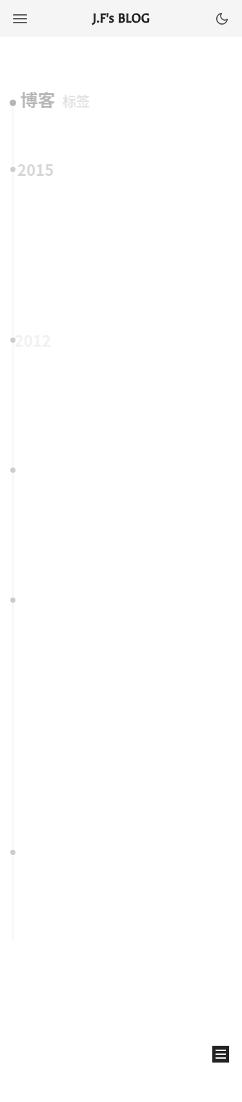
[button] (20, 18)
